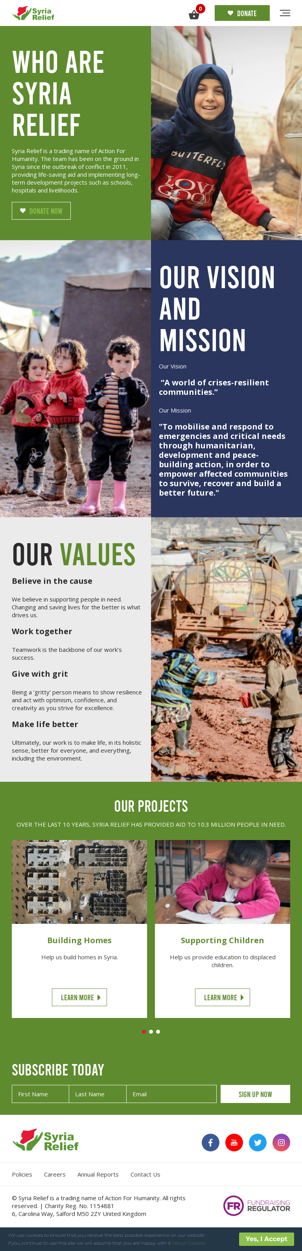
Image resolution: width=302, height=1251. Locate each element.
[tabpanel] (79, 929)
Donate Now (41, 210)
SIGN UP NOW (255, 1094)
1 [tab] (144, 1032)
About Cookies (188, 1243)
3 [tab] (158, 1032)
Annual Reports (98, 1174)
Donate (242, 13)
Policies (22, 1174)
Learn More (77, 997)
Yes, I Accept (266, 1239)
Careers (55, 1174)
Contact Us (145, 1174)
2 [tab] (151, 1032)
